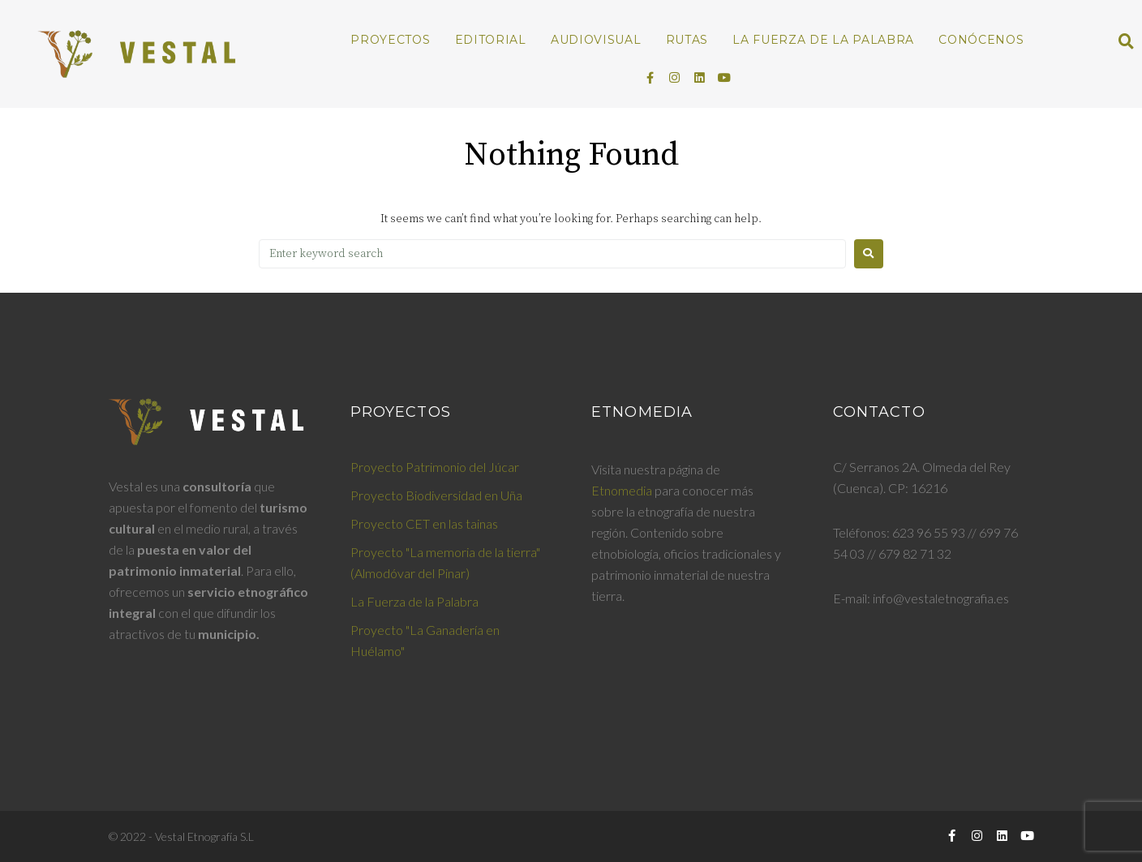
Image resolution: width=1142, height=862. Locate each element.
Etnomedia (621, 490)
